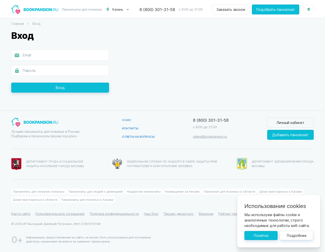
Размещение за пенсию (182, 191)
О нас (126, 120)
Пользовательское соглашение (60, 214)
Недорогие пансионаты (144, 191)
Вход (60, 87)
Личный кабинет (290, 122)
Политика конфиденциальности (114, 214)
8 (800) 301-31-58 (157, 9)
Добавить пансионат (290, 134)
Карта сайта (20, 214)
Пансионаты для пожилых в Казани (87, 199)
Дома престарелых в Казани (280, 191)
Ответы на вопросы (138, 136)
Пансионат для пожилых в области (229, 191)
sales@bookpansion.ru (210, 136)
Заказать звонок (230, 9)
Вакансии (206, 214)
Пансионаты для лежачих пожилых (39, 191)
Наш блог (151, 214)
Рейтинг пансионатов (235, 214)
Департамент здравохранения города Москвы (275, 164)
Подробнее (296, 235)
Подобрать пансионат (275, 9)
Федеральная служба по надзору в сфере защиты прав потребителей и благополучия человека (164, 163)
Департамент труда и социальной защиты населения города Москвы (47, 164)
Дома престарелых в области (35, 199)
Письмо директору (179, 214)
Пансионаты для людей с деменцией (96, 191)
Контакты (130, 128)
